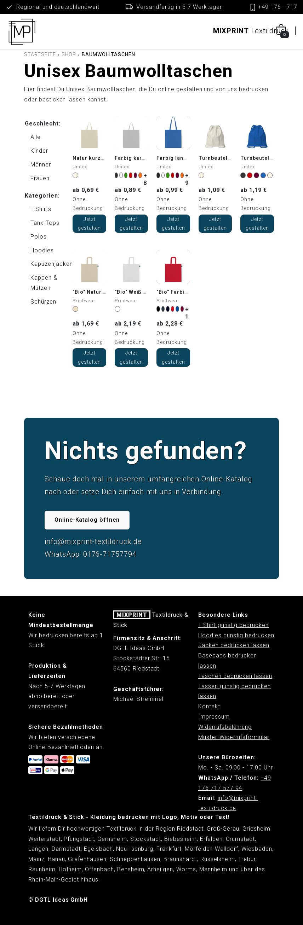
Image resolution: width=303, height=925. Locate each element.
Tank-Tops (44, 222)
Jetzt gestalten (89, 223)
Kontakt (209, 706)
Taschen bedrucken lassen (235, 676)
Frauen (40, 178)
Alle (35, 137)
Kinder (39, 150)
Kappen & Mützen (43, 282)
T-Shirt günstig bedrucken (233, 625)
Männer (40, 164)
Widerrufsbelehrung (225, 727)
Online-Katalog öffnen (87, 519)
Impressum (214, 716)
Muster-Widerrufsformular (233, 737)
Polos (38, 236)
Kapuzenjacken (45, 263)
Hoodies (42, 250)
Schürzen (43, 301)
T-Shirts (40, 209)
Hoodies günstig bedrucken (236, 635)
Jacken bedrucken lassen (233, 645)
